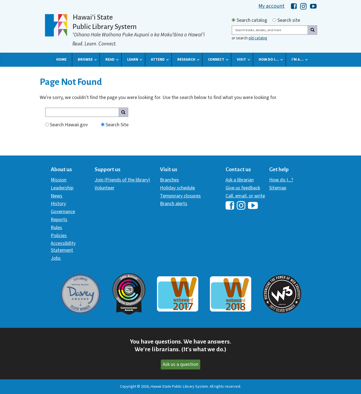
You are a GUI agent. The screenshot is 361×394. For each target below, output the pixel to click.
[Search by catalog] (233, 20)
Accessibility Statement (63, 246)
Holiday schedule (177, 187)
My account (271, 6)
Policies (59, 235)
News (56, 195)
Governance (63, 211)
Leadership (62, 187)
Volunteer (104, 187)
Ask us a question (180, 364)
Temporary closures (180, 195)
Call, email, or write (245, 195)
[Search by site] (274, 20)
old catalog (257, 38)
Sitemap (277, 187)
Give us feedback (243, 187)
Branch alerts (173, 203)
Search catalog (252, 20)
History (58, 203)
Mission (58, 179)
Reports (59, 219)
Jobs (56, 258)
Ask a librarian (240, 179)
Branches (169, 179)
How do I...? (281, 179)
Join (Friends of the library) (122, 179)
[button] (61, 59)
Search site (288, 20)
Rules (56, 227)
